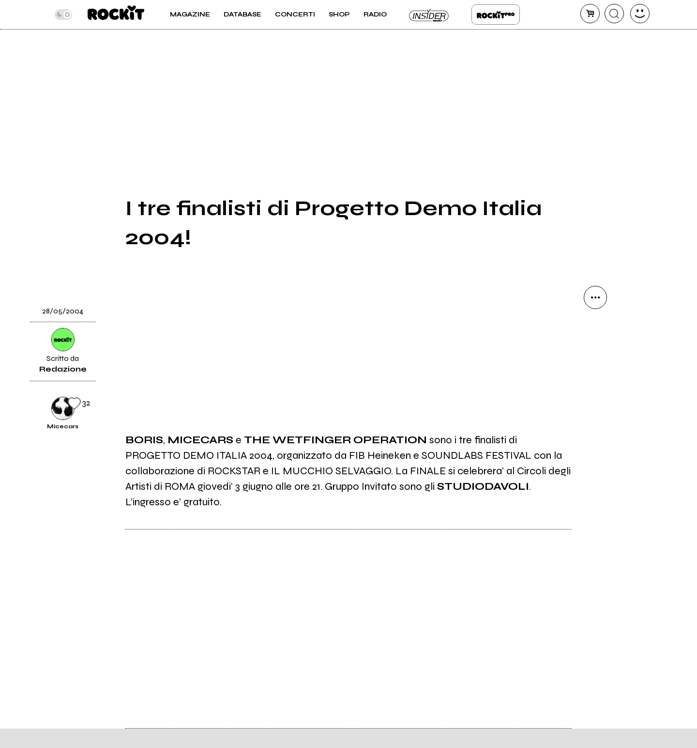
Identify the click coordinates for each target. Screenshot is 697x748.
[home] (116, 14)
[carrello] (590, 13)
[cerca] (614, 13)
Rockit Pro (495, 14)
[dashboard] (640, 13)
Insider (429, 14)
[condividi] (595, 297)
